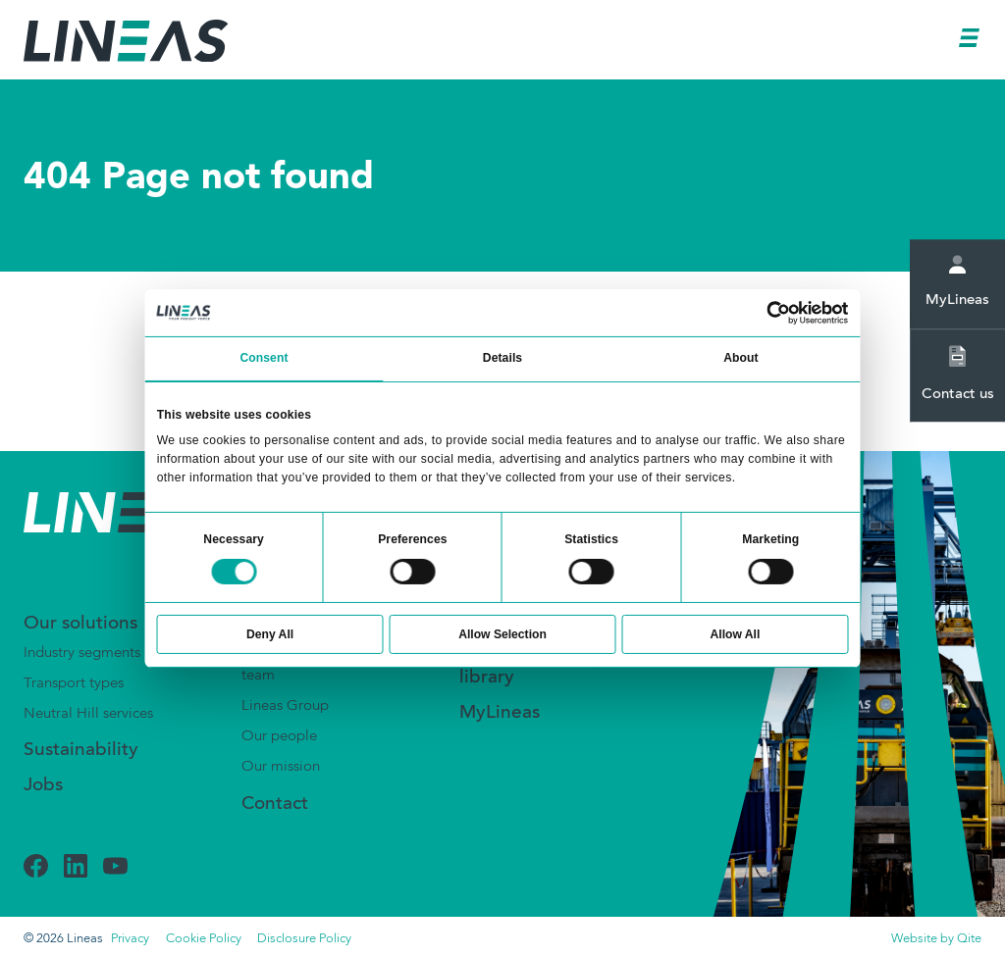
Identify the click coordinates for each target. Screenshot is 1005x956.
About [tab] (740, 358)
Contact (274, 804)
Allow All (736, 634)
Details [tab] (502, 358)
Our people (279, 736)
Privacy (130, 938)
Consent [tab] (263, 358)
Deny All (269, 634)
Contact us (958, 373)
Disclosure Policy (304, 938)
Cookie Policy (203, 938)
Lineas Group (285, 706)
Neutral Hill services (88, 714)
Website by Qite (936, 938)
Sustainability (81, 750)
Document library (503, 668)
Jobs (43, 786)
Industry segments (82, 653)
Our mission (280, 767)
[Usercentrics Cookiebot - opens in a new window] (779, 313)
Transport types (74, 683)
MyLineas (957, 282)
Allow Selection (502, 634)
